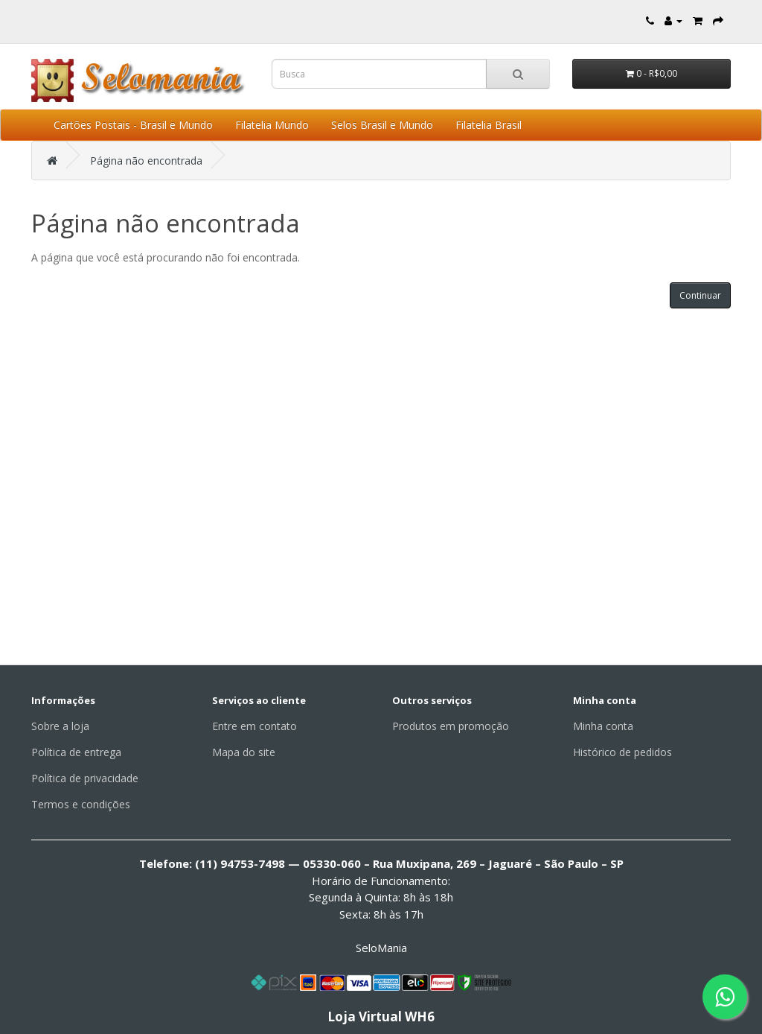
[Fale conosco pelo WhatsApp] (724, 996)
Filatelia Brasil (488, 125)
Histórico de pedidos (622, 752)
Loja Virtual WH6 (381, 1016)
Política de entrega (76, 752)
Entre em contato (254, 726)
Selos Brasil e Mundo (382, 125)
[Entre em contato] (650, 20)
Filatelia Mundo (272, 125)
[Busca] (518, 74)
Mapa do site (243, 752)
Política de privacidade (84, 778)
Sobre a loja (60, 726)
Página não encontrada (146, 160)
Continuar (700, 295)
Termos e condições (80, 804)
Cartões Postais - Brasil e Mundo (133, 125)
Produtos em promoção (450, 726)
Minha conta (603, 726)
